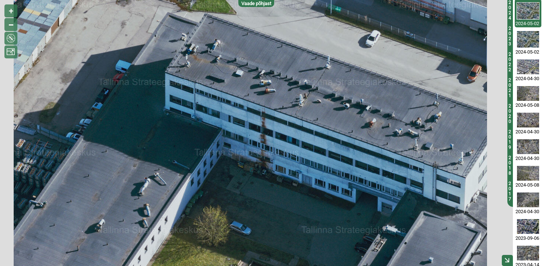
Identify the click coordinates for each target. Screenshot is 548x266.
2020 (509, 113)
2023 (509, 36)
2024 (509, 10)
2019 (509, 139)
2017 (509, 191)
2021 (509, 88)
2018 (509, 165)
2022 (509, 62)
